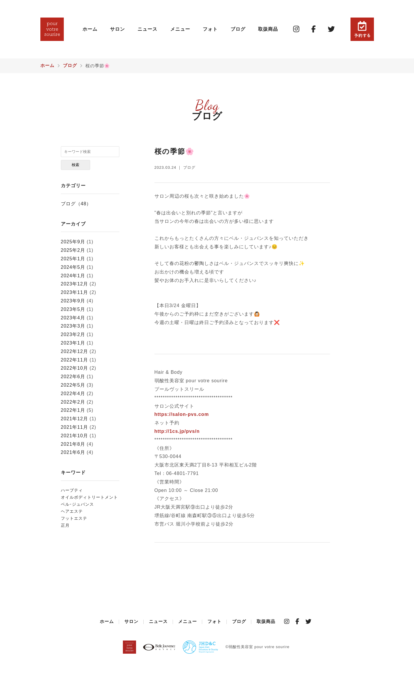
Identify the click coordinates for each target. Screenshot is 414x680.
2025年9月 (73, 241)
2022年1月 (73, 410)
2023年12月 (74, 283)
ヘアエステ (72, 511)
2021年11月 (74, 427)
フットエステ (74, 518)
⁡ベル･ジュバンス (77, 504)
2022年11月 (74, 359)
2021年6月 (73, 452)
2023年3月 (73, 325)
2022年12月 (74, 351)
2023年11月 (74, 292)
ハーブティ (72, 490)
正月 (65, 525)
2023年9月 (73, 300)
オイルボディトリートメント (89, 497)
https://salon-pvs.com (181, 414)
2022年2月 (73, 402)
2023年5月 (73, 309)
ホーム (90, 29)
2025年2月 (73, 250)
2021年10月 (74, 435)
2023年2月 (73, 334)
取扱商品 (268, 29)
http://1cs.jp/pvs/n (177, 431)
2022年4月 (73, 393)
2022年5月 (73, 385)
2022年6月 (73, 376)
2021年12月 (74, 418)
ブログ (238, 29)
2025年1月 (73, 258)
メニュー (180, 29)
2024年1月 (73, 275)
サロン (117, 29)
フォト (210, 29)
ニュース (147, 29)
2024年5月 (73, 267)
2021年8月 (73, 444)
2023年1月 (73, 342)
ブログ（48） (76, 203)
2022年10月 (74, 368)
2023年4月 (73, 317)
